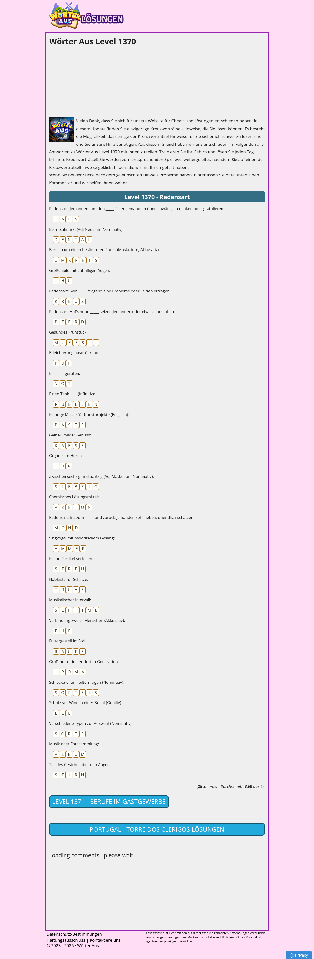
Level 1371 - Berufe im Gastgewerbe (109, 801)
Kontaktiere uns (105, 940)
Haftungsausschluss (66, 940)
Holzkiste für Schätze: (68, 579)
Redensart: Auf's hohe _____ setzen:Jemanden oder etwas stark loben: (112, 311)
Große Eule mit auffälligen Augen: (79, 270)
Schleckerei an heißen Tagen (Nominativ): (86, 682)
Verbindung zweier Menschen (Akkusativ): (87, 620)
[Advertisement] (86, 80)
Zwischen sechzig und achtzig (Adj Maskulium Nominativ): (101, 476)
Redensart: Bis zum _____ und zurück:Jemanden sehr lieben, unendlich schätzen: (121, 517)
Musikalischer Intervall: (70, 600)
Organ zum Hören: (66, 455)
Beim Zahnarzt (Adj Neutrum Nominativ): (86, 229)
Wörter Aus (88, 945)
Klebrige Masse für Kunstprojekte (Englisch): (89, 414)
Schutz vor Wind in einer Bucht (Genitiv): (85, 702)
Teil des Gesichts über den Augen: (80, 764)
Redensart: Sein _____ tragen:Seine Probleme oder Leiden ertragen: (109, 291)
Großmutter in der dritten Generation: (84, 661)
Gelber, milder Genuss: (70, 435)
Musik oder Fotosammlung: (74, 744)
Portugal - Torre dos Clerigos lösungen (157, 829)
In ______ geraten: (64, 373)
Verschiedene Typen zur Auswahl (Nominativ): (90, 723)
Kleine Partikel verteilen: (71, 558)
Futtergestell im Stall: (68, 641)
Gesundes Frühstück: (68, 332)
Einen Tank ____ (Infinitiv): (72, 394)
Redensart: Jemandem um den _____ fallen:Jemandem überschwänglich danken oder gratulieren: (136, 208)
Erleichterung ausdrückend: (74, 352)
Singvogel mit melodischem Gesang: (82, 538)
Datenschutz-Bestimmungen (74, 934)
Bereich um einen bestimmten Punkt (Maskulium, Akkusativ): (104, 249)
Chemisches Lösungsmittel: (74, 497)
